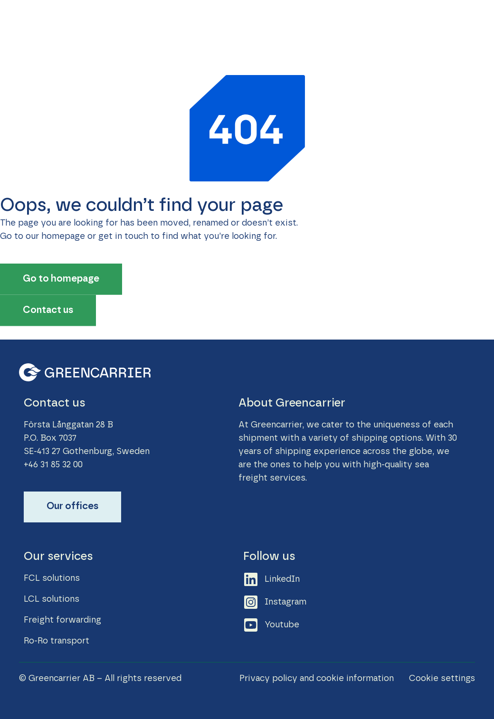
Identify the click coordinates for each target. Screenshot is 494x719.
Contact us (413, 19)
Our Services (168, 19)
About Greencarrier (181, 40)
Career (365, 19)
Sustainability (235, 19)
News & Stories (306, 19)
